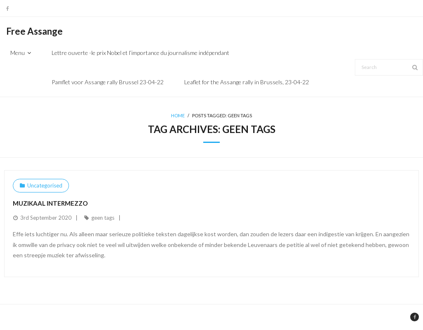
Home (178, 115)
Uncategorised (44, 185)
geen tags (102, 217)
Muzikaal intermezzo (50, 203)
